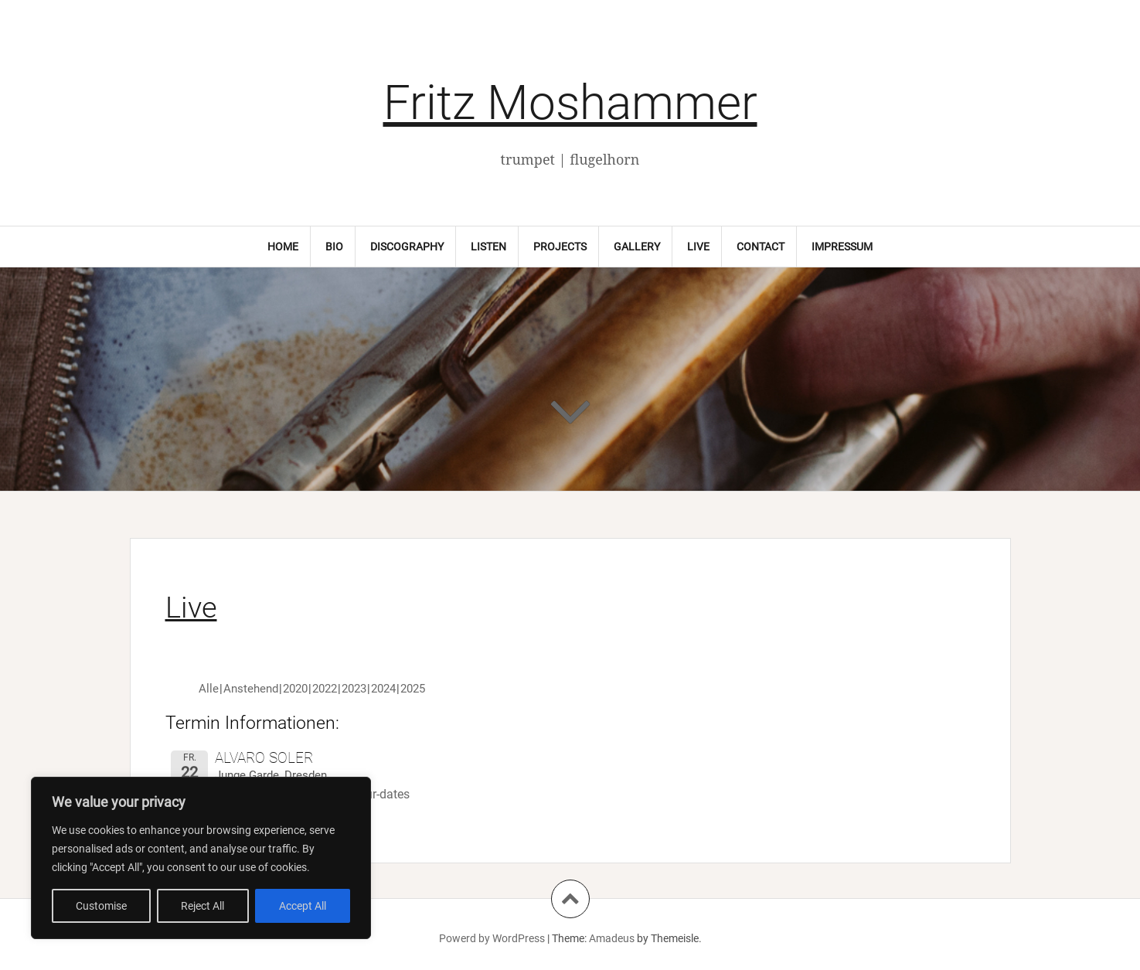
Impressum (842, 246)
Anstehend (250, 689)
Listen (488, 246)
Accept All (302, 906)
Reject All (202, 906)
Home (282, 246)
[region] (201, 858)
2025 (412, 689)
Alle (209, 689)
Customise (101, 906)
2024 (383, 689)
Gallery (637, 246)
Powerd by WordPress (492, 938)
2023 (354, 689)
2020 (295, 689)
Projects (560, 246)
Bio (334, 246)
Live (698, 246)
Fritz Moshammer (570, 102)
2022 (324, 689)
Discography (407, 246)
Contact (760, 246)
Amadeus (612, 938)
